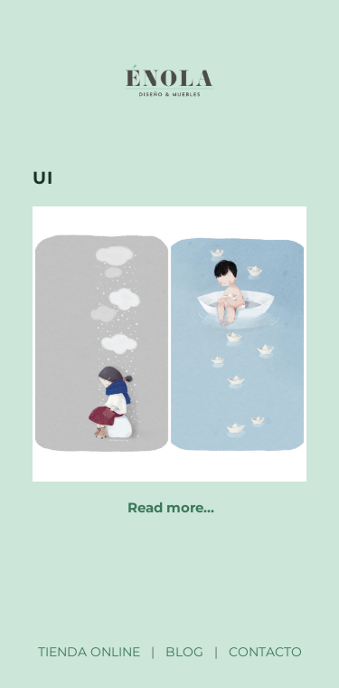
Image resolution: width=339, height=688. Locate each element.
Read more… (170, 507)
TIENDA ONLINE (89, 652)
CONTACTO (265, 652)
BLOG (184, 652)
